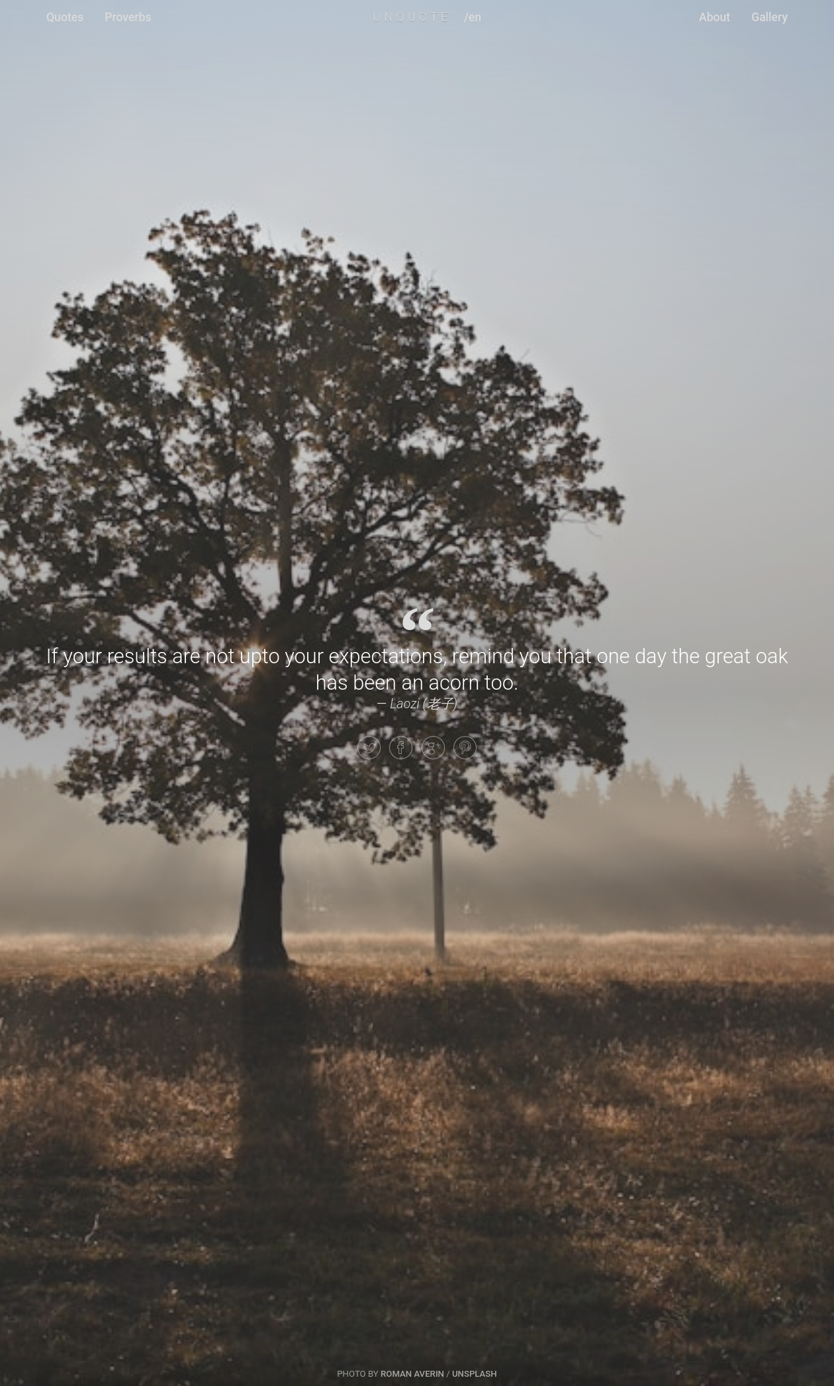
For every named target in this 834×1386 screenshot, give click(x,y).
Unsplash (474, 1374)
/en (472, 17)
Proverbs (128, 17)
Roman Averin (412, 1374)
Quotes (64, 17)
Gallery (769, 17)
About (714, 17)
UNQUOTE (412, 17)
